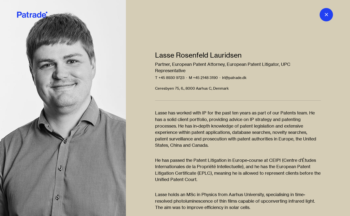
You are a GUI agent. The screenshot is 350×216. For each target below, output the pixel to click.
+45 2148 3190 (205, 77)
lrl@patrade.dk (234, 77)
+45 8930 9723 (171, 77)
